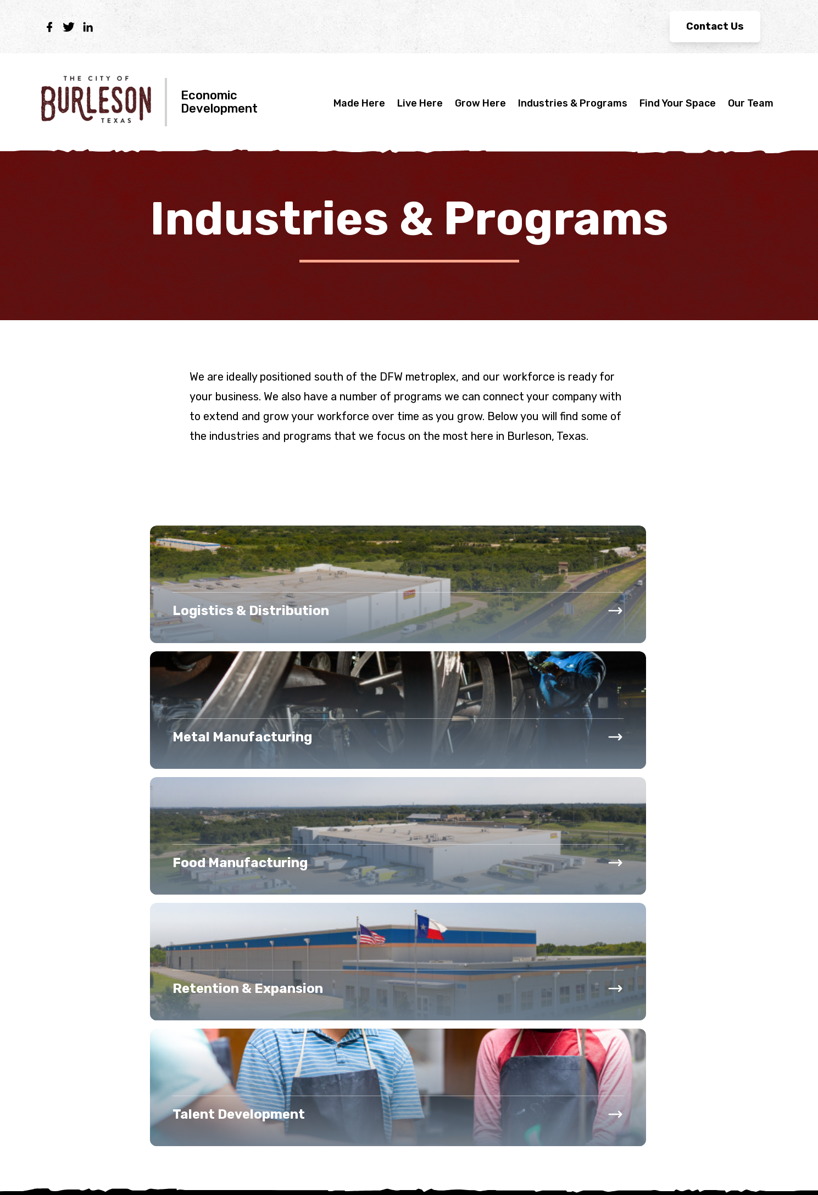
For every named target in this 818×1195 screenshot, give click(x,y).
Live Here (420, 103)
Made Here (359, 103)
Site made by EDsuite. (727, 1168)
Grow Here (480, 103)
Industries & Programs (572, 103)
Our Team (751, 103)
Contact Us (715, 26)
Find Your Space (677, 103)
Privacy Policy (73, 1169)
